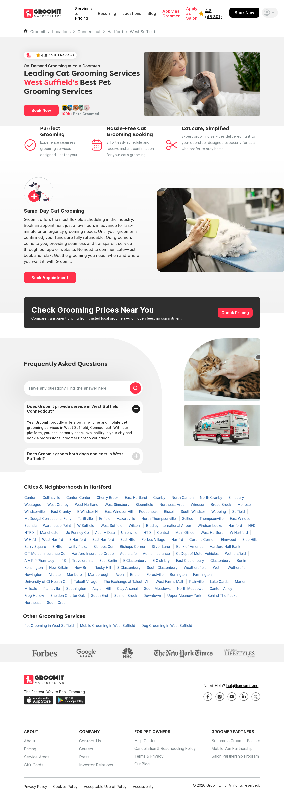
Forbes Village (154, 540)
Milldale (31, 588)
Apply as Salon (192, 13)
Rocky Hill (103, 568)
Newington (33, 574)
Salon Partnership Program (233, 757)
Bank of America (190, 546)
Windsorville (35, 512)
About (30, 741)
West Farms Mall (170, 582)
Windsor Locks (210, 526)
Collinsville (51, 498)
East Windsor (241, 518)
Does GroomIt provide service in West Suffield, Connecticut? (73, 409)
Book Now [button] (41, 110)
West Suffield (142, 31)
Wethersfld (237, 568)
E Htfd (58, 546)
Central (163, 532)
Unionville (129, 532)
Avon (120, 574)
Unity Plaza (78, 546)
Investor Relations (94, 765)
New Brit (82, 568)
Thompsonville (212, 518)
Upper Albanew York (184, 596)
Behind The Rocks (222, 596)
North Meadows (190, 588)
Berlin (241, 560)
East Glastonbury (190, 560)
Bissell (170, 512)
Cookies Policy (65, 787)
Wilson (135, 526)
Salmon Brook (126, 596)
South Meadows (158, 588)
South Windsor (193, 512)
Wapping (219, 512)
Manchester (50, 532)
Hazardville (126, 518)
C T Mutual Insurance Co (45, 554)
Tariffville (86, 518)
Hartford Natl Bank (225, 546)
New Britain (59, 568)
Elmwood (229, 540)
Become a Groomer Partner (234, 741)
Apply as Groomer (171, 13)
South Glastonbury (163, 568)
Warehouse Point (57, 526)
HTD (148, 532)
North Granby (211, 498)
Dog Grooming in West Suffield (167, 626)
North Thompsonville (159, 518)
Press (82, 757)
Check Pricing (235, 312)
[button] (270, 12)
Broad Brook (221, 504)
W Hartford (239, 532)
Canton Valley (221, 588)
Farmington (202, 574)
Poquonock (149, 512)
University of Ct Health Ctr (46, 582)
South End (100, 596)
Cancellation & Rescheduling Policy (163, 749)
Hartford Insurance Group (93, 554)
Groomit (38, 31)
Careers (84, 749)
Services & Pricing (83, 13)
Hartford (115, 31)
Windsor (198, 504)
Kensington (34, 568)
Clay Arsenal (128, 588)
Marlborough (99, 574)
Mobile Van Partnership (230, 749)
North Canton (183, 498)
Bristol (136, 574)
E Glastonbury (135, 560)
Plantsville (52, 588)
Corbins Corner (203, 540)
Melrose (244, 504)
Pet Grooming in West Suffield (49, 626)
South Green (57, 602)
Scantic (31, 526)
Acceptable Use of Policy (105, 787)
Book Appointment (50, 277)
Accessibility (143, 787)
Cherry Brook (108, 498)
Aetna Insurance (157, 554)
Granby (160, 498)
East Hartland (136, 498)
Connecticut (89, 31)
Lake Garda (220, 582)
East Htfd (128, 540)
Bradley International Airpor (169, 526)
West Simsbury (117, 504)
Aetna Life (129, 554)
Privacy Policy (35, 787)
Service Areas (37, 757)
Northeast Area (173, 504)
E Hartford (78, 540)
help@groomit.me (242, 686)
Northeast (33, 602)
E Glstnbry (162, 560)
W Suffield (86, 526)
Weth (217, 568)
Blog (152, 13)
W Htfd (30, 540)
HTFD (29, 532)
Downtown (153, 596)
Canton (30, 498)
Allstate (55, 574)
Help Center (142, 741)
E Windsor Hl (89, 512)
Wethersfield (235, 554)
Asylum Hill (102, 588)
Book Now (244, 12)
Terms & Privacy (146, 757)
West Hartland (87, 504)
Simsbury (236, 498)
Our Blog (138, 765)
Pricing (30, 749)
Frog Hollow (34, 596)
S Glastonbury (129, 568)
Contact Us (88, 741)
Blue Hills (250, 540)
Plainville (197, 582)
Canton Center (79, 498)
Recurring (107, 13)
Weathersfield (196, 568)
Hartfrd (178, 540)
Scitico (188, 518)
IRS (63, 560)
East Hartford (103, 540)
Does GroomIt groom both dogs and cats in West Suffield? (75, 456)
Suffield (238, 512)
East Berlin (109, 560)
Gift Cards (34, 765)
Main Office (186, 532)
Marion (240, 582)
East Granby (61, 512)
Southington (76, 588)
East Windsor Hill (119, 512)
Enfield (105, 518)
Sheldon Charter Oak (68, 596)
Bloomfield (145, 504)
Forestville (156, 574)
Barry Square (35, 546)
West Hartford (213, 532)
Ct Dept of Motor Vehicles (198, 554)
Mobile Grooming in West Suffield (108, 626)
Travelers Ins (83, 560)
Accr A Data (105, 532)
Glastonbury (221, 560)
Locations (131, 13)
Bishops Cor (104, 546)
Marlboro (75, 574)
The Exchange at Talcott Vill (127, 582)
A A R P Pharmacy (39, 560)
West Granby (59, 504)
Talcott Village (86, 582)
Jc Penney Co (78, 532)
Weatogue (33, 504)
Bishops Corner (133, 546)
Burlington (179, 574)
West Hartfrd (53, 540)
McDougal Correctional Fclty (48, 518)
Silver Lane (161, 546)
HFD (252, 526)
